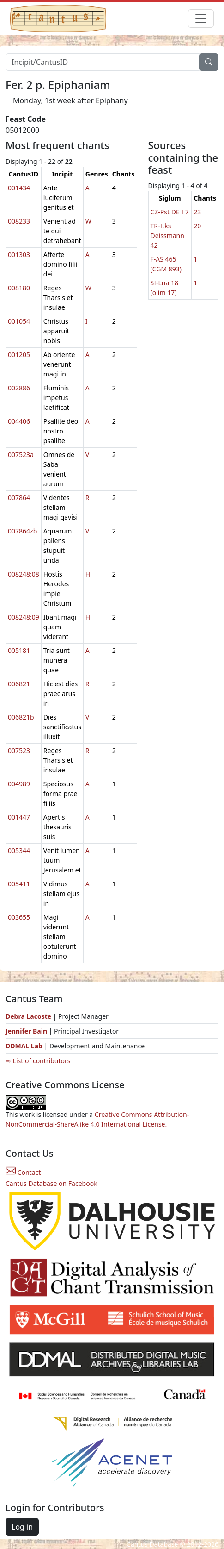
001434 (19, 187)
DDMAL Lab (24, 1045)
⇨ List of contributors (38, 1060)
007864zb (22, 531)
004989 (19, 783)
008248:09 (23, 617)
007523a (21, 454)
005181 (19, 650)
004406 (19, 421)
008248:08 (23, 574)
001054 (19, 321)
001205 (19, 354)
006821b (21, 717)
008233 (19, 221)
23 (197, 211)
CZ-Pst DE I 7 (170, 211)
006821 (19, 683)
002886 (19, 387)
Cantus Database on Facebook (51, 1183)
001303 (19, 254)
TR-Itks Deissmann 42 (167, 235)
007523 (19, 750)
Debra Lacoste (28, 1016)
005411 (19, 883)
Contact (23, 1172)
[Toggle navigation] (201, 18)
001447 (19, 817)
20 (197, 225)
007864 (19, 497)
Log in (22, 1527)
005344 (19, 850)
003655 (19, 917)
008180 (19, 287)
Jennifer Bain (27, 1031)
